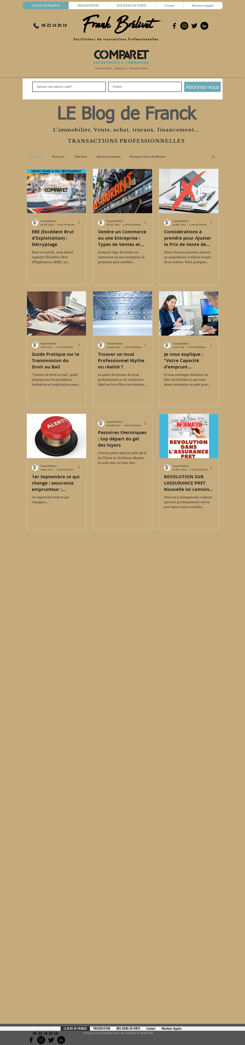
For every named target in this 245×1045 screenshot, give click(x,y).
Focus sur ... (59, 156)
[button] (213, 157)
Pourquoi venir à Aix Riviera (147, 156)
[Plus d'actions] (80, 222)
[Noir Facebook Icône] (174, 26)
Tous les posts (35, 156)
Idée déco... (82, 156)
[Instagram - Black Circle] (184, 26)
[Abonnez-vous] (202, 87)
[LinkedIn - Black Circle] (204, 26)
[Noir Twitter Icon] (194, 26)
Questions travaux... (109, 156)
